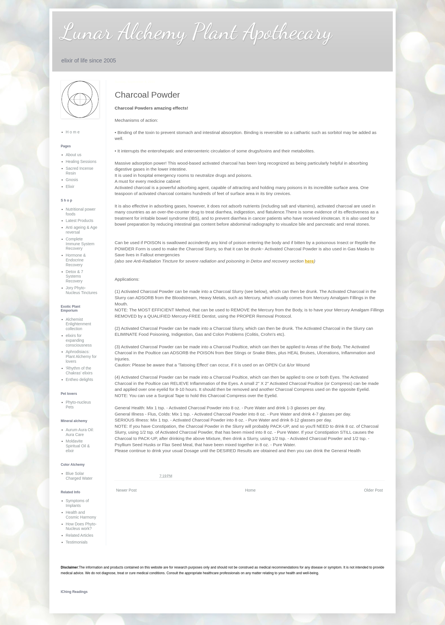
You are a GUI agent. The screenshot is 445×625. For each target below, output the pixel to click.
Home (250, 490)
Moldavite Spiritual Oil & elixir (78, 446)
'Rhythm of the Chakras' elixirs (79, 370)
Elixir (70, 186)
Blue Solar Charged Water (79, 476)
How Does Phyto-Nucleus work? (81, 526)
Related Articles (79, 535)
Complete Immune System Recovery (80, 244)
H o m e (73, 132)
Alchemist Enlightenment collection (78, 324)
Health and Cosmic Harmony (81, 514)
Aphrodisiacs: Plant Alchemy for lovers (81, 356)
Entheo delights (79, 379)
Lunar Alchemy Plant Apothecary (196, 31)
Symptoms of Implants (77, 503)
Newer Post (126, 490)
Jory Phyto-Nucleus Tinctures (81, 290)
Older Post (373, 490)
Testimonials (77, 542)
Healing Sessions (81, 161)
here (309, 261)
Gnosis (72, 179)
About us (73, 154)
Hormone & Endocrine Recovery (76, 260)
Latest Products (79, 220)
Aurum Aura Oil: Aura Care (80, 432)
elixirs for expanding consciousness (79, 340)
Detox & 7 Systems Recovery (74, 276)
